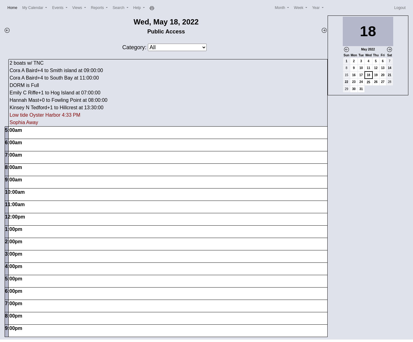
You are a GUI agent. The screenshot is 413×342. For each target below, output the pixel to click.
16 (353, 75)
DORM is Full (24, 85)
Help (137, 8)
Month (280, 8)
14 (389, 68)
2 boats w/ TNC (27, 63)
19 (376, 75)
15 (346, 75)
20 (383, 75)
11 (368, 68)
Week (299, 8)
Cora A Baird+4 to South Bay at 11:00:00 (54, 77)
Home (13, 7)
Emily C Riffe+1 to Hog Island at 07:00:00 (55, 92)
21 (389, 75)
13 (383, 68)
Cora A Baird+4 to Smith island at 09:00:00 (56, 70)
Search (119, 8)
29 (346, 89)
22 (346, 82)
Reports (98, 8)
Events (58, 8)
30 (353, 89)
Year (316, 8)
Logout (400, 8)
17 (361, 75)
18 (368, 75)
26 (375, 82)
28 (389, 82)
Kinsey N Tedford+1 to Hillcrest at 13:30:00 (56, 107)
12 (375, 68)
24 (361, 82)
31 (361, 89)
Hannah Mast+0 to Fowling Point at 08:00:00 (58, 100)
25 (368, 82)
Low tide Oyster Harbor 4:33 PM (45, 115)
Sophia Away (24, 122)
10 (361, 68)
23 (353, 82)
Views (77, 8)
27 (383, 82)
